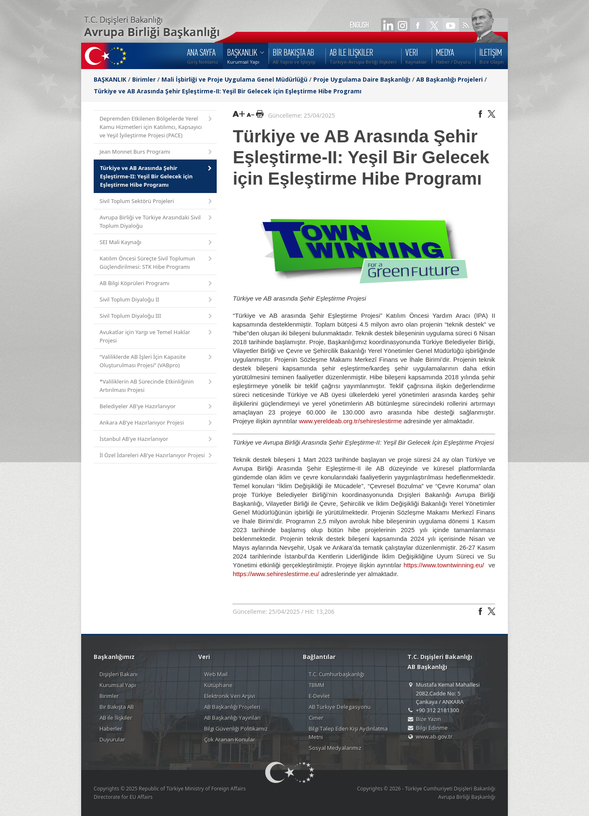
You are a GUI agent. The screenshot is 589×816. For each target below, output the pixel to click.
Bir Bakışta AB (117, 706)
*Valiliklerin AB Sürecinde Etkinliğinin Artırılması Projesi (156, 386)
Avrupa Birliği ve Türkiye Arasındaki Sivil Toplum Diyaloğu (156, 221)
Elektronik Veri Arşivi (229, 696)
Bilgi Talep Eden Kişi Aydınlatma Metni (348, 733)
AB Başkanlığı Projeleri (449, 79)
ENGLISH (359, 25)
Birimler (144, 79)
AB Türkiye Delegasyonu (340, 706)
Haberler (111, 728)
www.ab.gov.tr (434, 736)
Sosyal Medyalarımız (335, 748)
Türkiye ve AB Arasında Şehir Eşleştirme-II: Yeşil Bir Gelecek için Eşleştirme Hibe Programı (227, 91)
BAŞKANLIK (110, 79)
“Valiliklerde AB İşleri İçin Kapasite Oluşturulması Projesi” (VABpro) (156, 361)
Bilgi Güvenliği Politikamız (236, 728)
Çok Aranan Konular (229, 739)
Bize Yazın (428, 719)
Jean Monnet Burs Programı (156, 152)
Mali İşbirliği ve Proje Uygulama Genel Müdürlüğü (234, 79)
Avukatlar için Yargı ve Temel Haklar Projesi (156, 336)
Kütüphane (218, 685)
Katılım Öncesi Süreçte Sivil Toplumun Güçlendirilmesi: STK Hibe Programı (156, 262)
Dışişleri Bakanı (119, 674)
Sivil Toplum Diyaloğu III (156, 316)
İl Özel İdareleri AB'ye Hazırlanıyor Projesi (156, 455)
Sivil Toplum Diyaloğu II (156, 300)
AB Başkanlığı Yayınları (232, 717)
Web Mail (216, 674)
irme (396, 421)
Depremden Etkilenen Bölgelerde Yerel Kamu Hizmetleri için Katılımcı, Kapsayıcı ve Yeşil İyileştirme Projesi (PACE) (156, 127)
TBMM (316, 685)
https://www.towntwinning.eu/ (445, 565)
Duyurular (112, 739)
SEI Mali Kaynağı (156, 242)
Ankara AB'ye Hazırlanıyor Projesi (156, 423)
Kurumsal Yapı (118, 685)
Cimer (316, 717)
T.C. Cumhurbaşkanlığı (336, 674)
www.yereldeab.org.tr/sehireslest (344, 421)
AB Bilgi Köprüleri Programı (156, 283)
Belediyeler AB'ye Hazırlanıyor (156, 406)
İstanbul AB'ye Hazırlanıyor (156, 439)
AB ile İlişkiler (116, 717)
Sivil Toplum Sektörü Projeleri (156, 201)
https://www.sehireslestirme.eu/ (277, 573)
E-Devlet (319, 696)
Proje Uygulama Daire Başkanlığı (361, 79)
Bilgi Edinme (432, 727)
